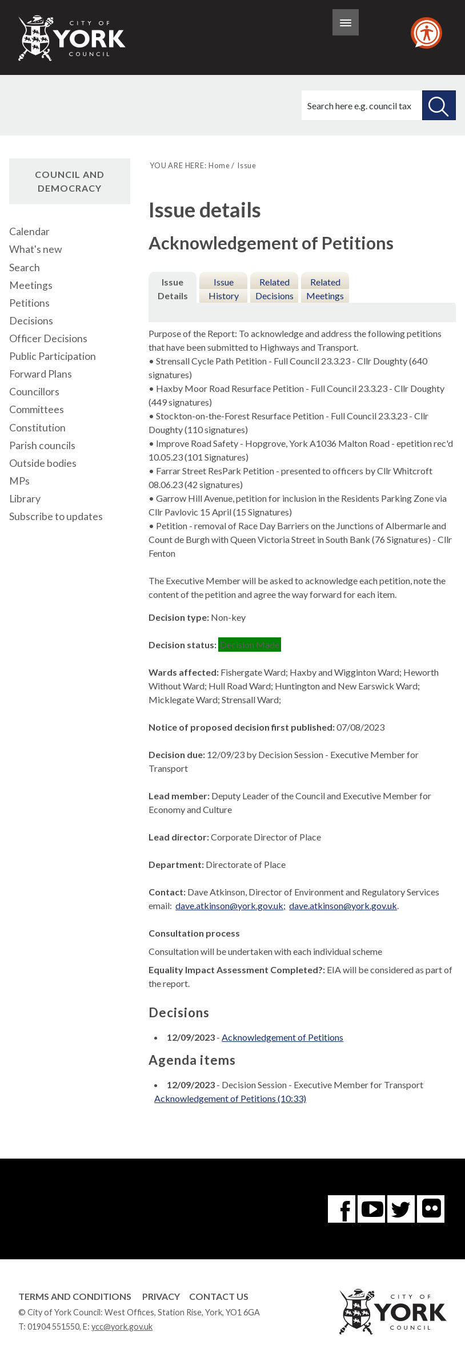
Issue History (224, 288)
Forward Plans (40, 374)
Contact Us (218, 1296)
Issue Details (173, 288)
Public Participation (52, 356)
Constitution (37, 428)
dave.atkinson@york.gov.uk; (230, 905)
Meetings (31, 285)
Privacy (161, 1296)
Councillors (34, 392)
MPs (19, 481)
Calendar (29, 231)
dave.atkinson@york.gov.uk (343, 905)
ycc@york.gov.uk (122, 1326)
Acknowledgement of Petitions (282, 1037)
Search (24, 267)
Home (219, 165)
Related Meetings (325, 288)
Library (25, 499)
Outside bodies (43, 463)
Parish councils (42, 445)
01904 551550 (53, 1326)
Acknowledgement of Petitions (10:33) (230, 1098)
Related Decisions (274, 288)
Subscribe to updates (56, 516)
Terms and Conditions (74, 1296)
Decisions (31, 321)
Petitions (29, 303)
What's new (35, 249)
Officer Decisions (48, 338)
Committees (36, 409)
